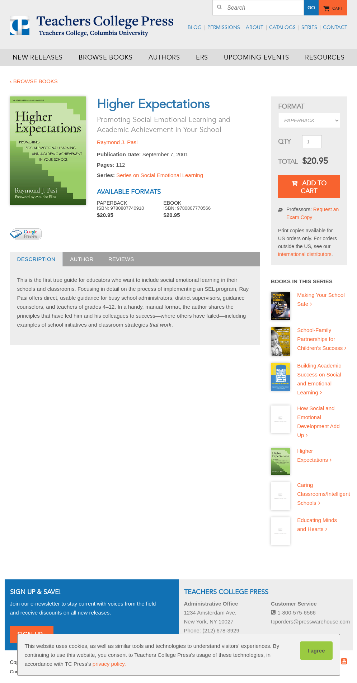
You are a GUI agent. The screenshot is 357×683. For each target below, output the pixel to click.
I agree (316, 651)
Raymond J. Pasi (117, 142)
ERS (202, 57)
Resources (324, 57)
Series (309, 27)
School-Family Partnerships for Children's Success (320, 339)
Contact (335, 27)
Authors (164, 57)
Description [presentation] (36, 259)
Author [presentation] (82, 259)
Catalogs (282, 27)
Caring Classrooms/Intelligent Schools (323, 494)
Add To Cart (309, 187)
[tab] (36, 259)
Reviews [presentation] (121, 259)
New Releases (38, 57)
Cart (337, 7)
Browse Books (106, 57)
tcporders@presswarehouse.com (310, 621)
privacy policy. (109, 664)
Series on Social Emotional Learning (159, 175)
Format (291, 106)
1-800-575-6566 (293, 613)
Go (311, 8)
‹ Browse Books (34, 81)
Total (287, 162)
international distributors (305, 254)
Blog (195, 27)
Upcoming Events (256, 57)
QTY (284, 142)
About (254, 27)
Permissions (223, 27)
